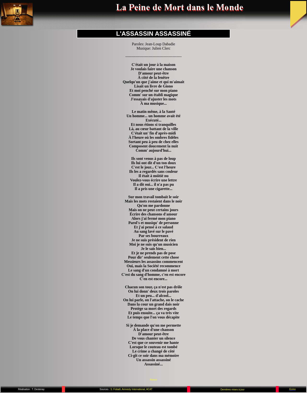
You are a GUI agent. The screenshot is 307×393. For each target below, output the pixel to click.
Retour (153, 379)
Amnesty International (133, 389)
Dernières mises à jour (232, 389)
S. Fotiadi (115, 389)
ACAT (149, 389)
